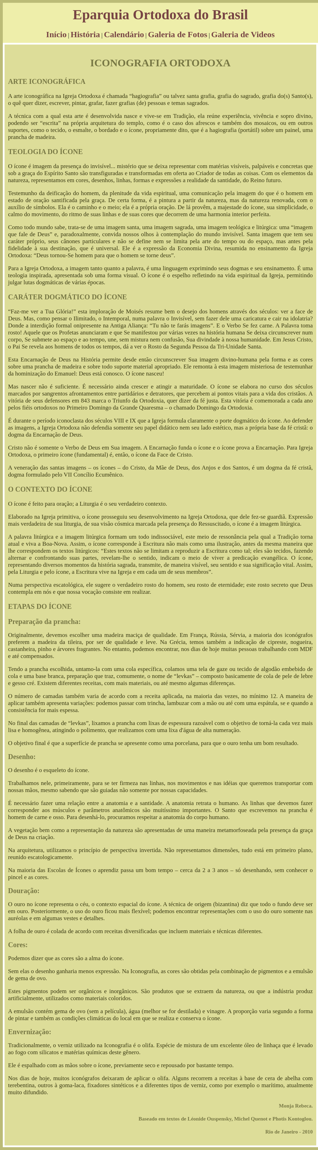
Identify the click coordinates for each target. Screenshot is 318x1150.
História (85, 34)
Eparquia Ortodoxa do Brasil (160, 14)
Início (56, 34)
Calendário (124, 34)
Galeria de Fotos (177, 34)
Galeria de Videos (243, 34)
